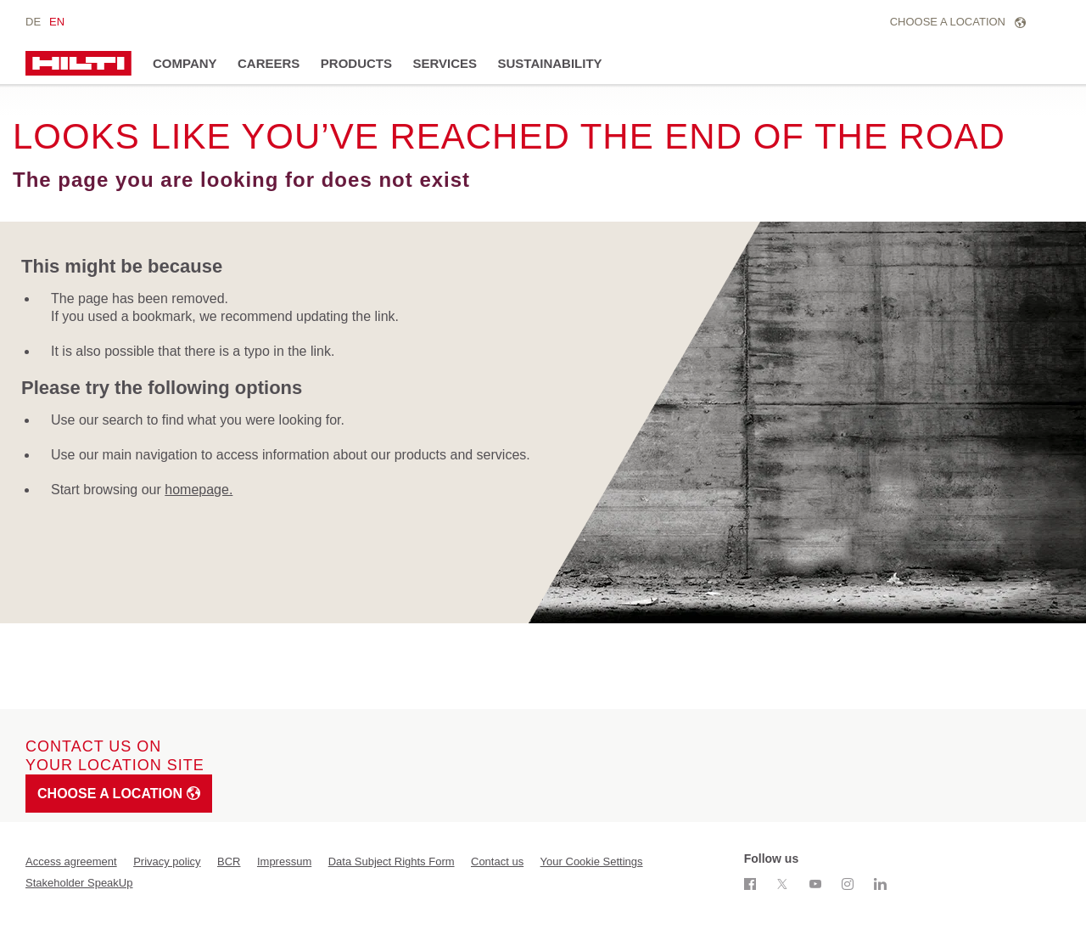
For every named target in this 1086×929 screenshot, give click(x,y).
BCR (228, 861)
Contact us (497, 861)
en (56, 21)
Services (444, 63)
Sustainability (550, 63)
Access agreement (71, 861)
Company (185, 63)
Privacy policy (166, 861)
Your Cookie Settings (591, 861)
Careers (268, 63)
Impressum (284, 861)
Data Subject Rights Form (391, 861)
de (33, 21)
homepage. (198, 489)
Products (356, 63)
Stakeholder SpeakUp (78, 882)
